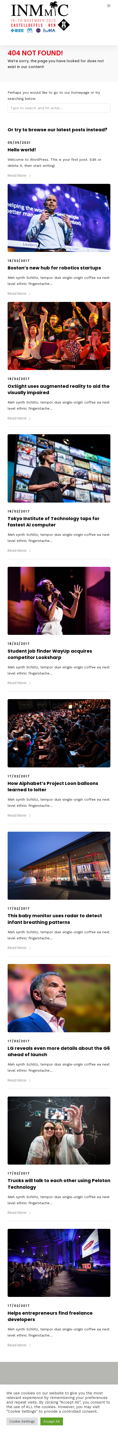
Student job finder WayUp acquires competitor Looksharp (50, 654)
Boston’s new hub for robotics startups (54, 268)
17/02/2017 (19, 776)
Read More (19, 175)
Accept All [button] (51, 1421)
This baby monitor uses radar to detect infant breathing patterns (55, 918)
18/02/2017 (19, 261)
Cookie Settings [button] (22, 1421)
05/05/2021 (19, 142)
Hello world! (22, 150)
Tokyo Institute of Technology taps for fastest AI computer (53, 521)
